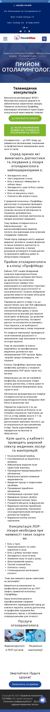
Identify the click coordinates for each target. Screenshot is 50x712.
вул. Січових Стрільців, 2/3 (23, 17)
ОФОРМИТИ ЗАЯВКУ (25, 118)
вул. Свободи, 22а (16, 23)
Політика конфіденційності (18, 701)
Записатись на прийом (25, 684)
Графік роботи (33, 23)
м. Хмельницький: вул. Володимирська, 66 (23, 11)
